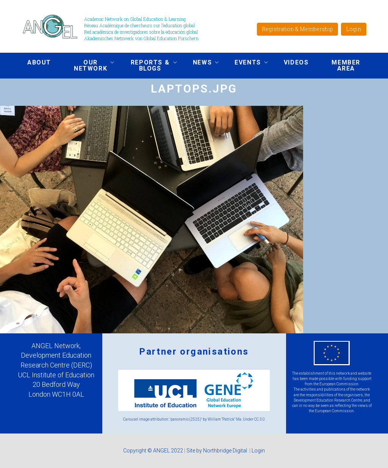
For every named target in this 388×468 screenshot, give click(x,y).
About (39, 62)
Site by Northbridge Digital (217, 451)
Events (245, 63)
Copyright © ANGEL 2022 (153, 451)
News (200, 63)
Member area (346, 65)
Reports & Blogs (148, 65)
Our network (88, 65)
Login (353, 29)
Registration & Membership (297, 29)
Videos (296, 62)
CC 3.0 (259, 419)
